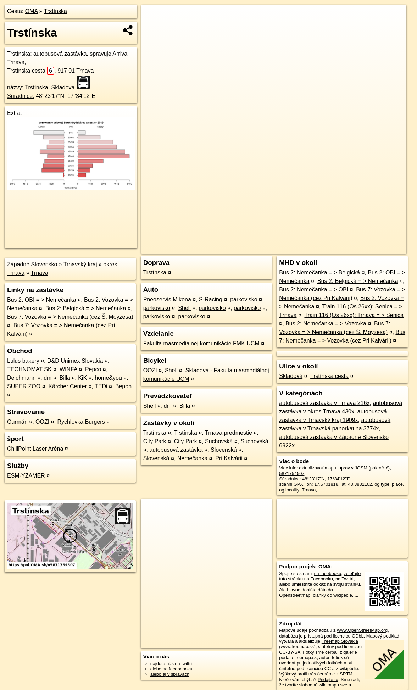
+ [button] (153, 16)
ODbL (357, 636)
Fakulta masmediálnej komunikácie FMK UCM (201, 343)
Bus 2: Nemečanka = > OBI (313, 289)
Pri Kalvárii (228, 458)
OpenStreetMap (284, 248)
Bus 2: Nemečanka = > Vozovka (325, 324)
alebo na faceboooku (171, 669)
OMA (31, 11)
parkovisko (243, 299)
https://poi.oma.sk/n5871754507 (374, 248)
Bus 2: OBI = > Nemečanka (41, 300)
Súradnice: (20, 96)
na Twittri (344, 579)
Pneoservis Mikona (167, 299)
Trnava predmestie (228, 433)
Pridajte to (328, 679)
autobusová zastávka (175, 450)
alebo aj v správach (169, 674)
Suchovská (219, 441)
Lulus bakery (23, 361)
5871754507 (291, 473)
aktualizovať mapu (317, 468)
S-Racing (210, 299)
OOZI (42, 422)
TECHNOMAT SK (29, 369)
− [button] (153, 27)
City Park (154, 441)
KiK (82, 378)
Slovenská (224, 450)
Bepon (123, 386)
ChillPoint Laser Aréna (35, 449)
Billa (65, 378)
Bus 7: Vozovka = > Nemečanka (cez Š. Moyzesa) (70, 317)
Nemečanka (192, 458)
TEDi (101, 386)
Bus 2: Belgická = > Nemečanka (85, 308)
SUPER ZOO (23, 386)
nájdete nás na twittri (171, 663)
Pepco (93, 369)
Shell (184, 308)
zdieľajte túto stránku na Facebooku (320, 576)
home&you (108, 378)
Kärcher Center (67, 386)
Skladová (290, 376)
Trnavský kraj (80, 264)
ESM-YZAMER (26, 476)
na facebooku (327, 573)
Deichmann (21, 378)
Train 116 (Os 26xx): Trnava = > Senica (354, 315)
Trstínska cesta (30, 71)
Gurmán (17, 422)
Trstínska (55, 11)
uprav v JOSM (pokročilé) (364, 468)
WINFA (68, 369)
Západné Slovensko (32, 264)
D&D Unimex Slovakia (75, 361)
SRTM (346, 674)
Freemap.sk (321, 248)
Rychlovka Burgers (81, 422)
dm (47, 378)
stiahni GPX (291, 484)
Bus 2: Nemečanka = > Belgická (319, 272)
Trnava (39, 273)
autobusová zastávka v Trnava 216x (324, 403)
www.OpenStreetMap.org (362, 630)
